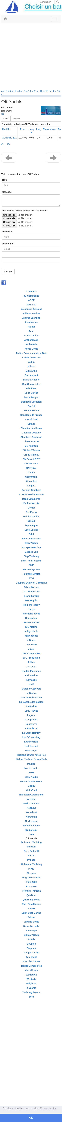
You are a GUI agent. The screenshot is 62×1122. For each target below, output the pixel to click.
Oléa (31, 834)
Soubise (31, 943)
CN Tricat (31, 468)
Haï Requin (31, 600)
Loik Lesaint (31, 746)
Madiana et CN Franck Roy (31, 755)
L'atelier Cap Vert (31, 688)
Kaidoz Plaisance (31, 671)
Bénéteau (31, 388)
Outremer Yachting (31, 842)
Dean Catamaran (31, 499)
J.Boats (31, 640)
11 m (37, 91)
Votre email (8, 243)
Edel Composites (31, 538)
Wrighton (31, 983)
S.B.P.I (31, 908)
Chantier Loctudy (31, 432)
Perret (31, 855)
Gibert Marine (31, 587)
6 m (12, 91)
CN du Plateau (31, 454)
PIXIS (31, 868)
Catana (31, 424)
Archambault (31, 340)
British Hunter (31, 410)
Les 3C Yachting (31, 737)
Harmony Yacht (31, 613)
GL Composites (31, 591)
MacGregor (31, 750)
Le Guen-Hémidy (31, 733)
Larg (38, 129)
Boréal (31, 406)
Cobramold (31, 476)
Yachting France (31, 992)
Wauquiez (31, 974)
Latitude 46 (31, 728)
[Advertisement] (31, 57)
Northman (31, 816)
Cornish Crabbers (31, 490)
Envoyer (8, 271)
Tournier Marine (31, 961)
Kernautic (31, 680)
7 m (17, 91)
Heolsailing (31, 618)
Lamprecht (31, 719)
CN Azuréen (31, 446)
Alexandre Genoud (31, 309)
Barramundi (31, 375)
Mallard (31, 763)
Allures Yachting (31, 318)
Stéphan (31, 948)
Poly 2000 (31, 882)
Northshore (31, 821)
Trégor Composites (31, 966)
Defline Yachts (31, 503)
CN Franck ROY (31, 459)
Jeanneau (31, 644)
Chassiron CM (31, 441)
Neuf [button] (5, 118)
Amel (31, 331)
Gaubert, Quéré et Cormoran (31, 582)
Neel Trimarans (31, 803)
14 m (54, 91)
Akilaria (31, 304)
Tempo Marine (31, 952)
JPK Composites (31, 653)
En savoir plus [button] (48, 1108)
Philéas (31, 860)
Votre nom (7, 231)
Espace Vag (31, 552)
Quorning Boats (31, 899)
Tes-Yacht (31, 957)
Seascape (31, 930)
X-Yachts (31, 988)
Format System (31, 569)
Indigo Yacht (31, 631)
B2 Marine (31, 371)
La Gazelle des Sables (31, 702)
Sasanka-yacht (31, 926)
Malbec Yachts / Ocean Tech (31, 759)
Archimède (31, 344)
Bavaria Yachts (31, 379)
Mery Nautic (31, 777)
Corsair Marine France (31, 494)
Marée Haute (31, 768)
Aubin (31, 362)
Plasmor (31, 873)
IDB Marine (31, 627)
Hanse (31, 609)
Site (3, 114)
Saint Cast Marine (31, 913)
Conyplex (31, 481)
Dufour (31, 521)
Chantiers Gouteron (31, 437)
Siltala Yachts (31, 935)
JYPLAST (31, 666)
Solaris (31, 939)
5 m (8, 91)
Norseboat (31, 812)
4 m (3, 91)
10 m (31, 91)
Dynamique (31, 525)
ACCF (31, 300)
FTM (31, 578)
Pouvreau (31, 886)
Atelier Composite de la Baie (31, 353)
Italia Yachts (31, 635)
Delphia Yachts (31, 516)
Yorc (31, 996)
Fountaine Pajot (31, 574)
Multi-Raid (31, 790)
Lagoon (31, 715)
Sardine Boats (31, 921)
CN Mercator (31, 463)
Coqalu (31, 485)
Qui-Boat (31, 895)
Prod (22, 129)
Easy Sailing (31, 529)
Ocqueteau (31, 830)
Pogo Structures (31, 877)
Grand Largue (31, 596)
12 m (43, 91)
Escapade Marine (31, 547)
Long (31, 129)
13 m (48, 91)
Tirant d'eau (49, 129)
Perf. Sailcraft (31, 851)
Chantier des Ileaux (31, 428)
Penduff (31, 846)
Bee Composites (31, 384)
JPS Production (31, 657)
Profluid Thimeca (31, 890)
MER (31, 772)
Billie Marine (31, 393)
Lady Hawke (31, 710)
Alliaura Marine (31, 313)
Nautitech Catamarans (31, 794)
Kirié (31, 684)
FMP (31, 565)
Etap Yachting (31, 556)
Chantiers (31, 291)
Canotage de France (31, 415)
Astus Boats (31, 348)
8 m (21, 91)
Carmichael (31, 419)
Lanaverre (31, 724)
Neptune (31, 808)
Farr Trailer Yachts (31, 560)
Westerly (31, 979)
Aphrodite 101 (9, 137)
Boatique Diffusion (31, 401)
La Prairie (31, 706)
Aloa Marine (31, 322)
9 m (26, 91)
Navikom (31, 799)
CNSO (31, 472)
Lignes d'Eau (31, 741)
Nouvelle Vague (31, 825)
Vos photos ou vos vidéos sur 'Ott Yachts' (25, 210)
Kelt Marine (31, 675)
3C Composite (31, 295)
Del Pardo (31, 512)
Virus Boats (31, 970)
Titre (4, 180)
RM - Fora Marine (31, 904)
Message (7, 192)
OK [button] (31, 1117)
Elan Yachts (31, 543)
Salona (31, 917)
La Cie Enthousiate (31, 697)
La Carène (31, 693)
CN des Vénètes (31, 450)
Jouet (31, 649)
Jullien (31, 662)
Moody (31, 786)
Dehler (31, 507)
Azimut (31, 366)
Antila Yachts (31, 335)
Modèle (6, 129)
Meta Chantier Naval (31, 781)
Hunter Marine (31, 622)
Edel (31, 534)
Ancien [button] (16, 118)
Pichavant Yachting (31, 864)
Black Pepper (31, 397)
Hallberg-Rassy (31, 605)
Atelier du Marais (31, 357)
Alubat (31, 326)
